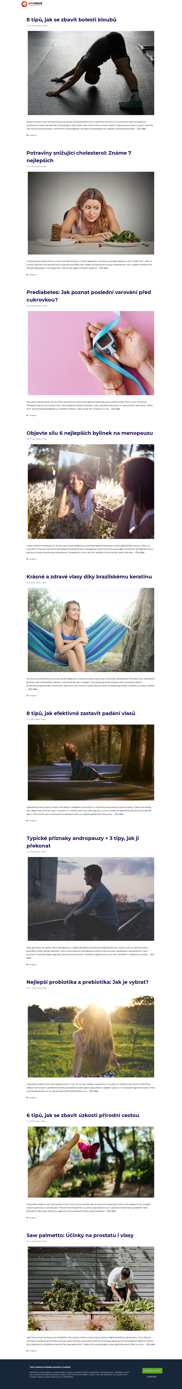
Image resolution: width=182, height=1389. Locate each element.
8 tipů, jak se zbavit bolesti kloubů (71, 20)
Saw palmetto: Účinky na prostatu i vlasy (80, 1235)
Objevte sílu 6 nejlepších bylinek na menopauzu (90, 433)
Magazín (33, 135)
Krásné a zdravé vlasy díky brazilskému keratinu (89, 576)
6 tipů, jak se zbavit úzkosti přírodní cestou (83, 1115)
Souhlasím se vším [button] (152, 1371)
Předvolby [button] (152, 1376)
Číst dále (141, 129)
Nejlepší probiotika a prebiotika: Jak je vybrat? (88, 982)
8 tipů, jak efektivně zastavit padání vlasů (81, 713)
